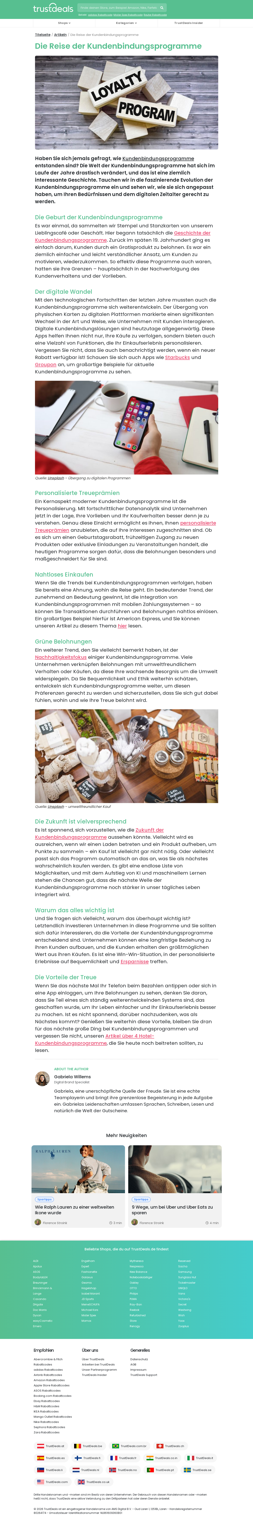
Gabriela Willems (72, 1077)
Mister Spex (89, 1315)
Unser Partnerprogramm (99, 1370)
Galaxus (87, 1277)
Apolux (37, 1266)
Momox (86, 1321)
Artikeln (60, 34)
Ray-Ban (136, 1304)
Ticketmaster (186, 1283)
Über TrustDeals (93, 1359)
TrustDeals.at (55, 1446)
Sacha (182, 1266)
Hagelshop (89, 1288)
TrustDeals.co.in (166, 1458)
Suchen (162, 8)
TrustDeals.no (127, 1470)
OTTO (133, 1288)
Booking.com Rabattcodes (53, 1396)
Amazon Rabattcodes (49, 1380)
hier (122, 625)
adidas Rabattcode (100, 15)
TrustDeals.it (204, 1458)
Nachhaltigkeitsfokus (61, 657)
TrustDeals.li (54, 1470)
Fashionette (89, 1272)
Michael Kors (90, 1310)
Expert (85, 1266)
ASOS (36, 1272)
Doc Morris (40, 1310)
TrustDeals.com (57, 1482)
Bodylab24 (40, 1277)
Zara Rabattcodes (47, 1432)
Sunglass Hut (187, 1277)
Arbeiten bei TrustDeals (98, 1364)
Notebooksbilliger (141, 1277)
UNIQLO (182, 1288)
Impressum (138, 1370)
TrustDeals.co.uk (98, 1482)
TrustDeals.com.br (133, 1446)
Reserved (184, 1261)
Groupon (46, 364)
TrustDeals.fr (127, 1458)
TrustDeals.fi (91, 1458)
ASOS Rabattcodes (47, 1391)
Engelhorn (88, 1261)
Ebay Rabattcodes (47, 1401)
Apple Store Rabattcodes (52, 1385)
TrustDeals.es (55, 1458)
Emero (37, 1326)
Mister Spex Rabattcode (128, 15)
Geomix (87, 1283)
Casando (39, 1299)
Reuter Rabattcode (155, 15)
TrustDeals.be (92, 1446)
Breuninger (40, 1283)
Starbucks (177, 357)
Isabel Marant (91, 1293)
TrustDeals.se (202, 1470)
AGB (133, 1364)
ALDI (35, 1261)
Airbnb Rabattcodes (48, 1375)
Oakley (134, 1283)
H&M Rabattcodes (46, 1406)
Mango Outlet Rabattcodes (53, 1417)
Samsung (185, 1272)
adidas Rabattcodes (48, 1370)
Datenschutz (139, 1359)
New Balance (138, 1272)
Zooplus (183, 1326)
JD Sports (88, 1299)
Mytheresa (136, 1261)
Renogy (135, 1326)
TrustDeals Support (143, 1375)
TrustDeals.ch (174, 1446)
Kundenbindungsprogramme (158, 158)
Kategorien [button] (125, 23)
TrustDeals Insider (188, 23)
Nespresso (136, 1266)
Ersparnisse (135, 961)
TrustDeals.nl (90, 1470)
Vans (181, 1293)
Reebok (134, 1310)
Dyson (37, 1315)
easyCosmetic (43, 1321)
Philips (134, 1293)
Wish (181, 1315)
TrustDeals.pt (165, 1470)
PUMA (133, 1299)
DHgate (38, 1304)
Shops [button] (63, 23)
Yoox (181, 1321)
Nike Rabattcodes (46, 1422)
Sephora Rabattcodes (49, 1427)
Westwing (184, 1310)
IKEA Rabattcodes (46, 1411)
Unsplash (56, 478)
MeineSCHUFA (91, 1304)
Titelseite (42, 34)
